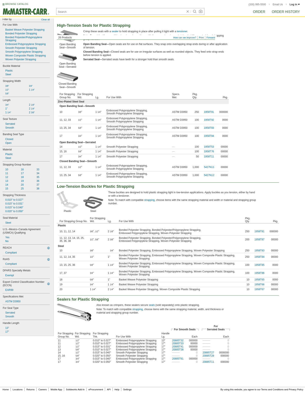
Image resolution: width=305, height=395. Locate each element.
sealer (115, 31)
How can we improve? (184, 37)
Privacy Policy (296, 389)
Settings (127, 389)
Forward (211, 37)
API (109, 389)
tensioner (182, 31)
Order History (286, 12)
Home (6, 389)
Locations (18, 389)
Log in (295, 4)
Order (259, 12)
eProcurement (96, 389)
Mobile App (56, 389)
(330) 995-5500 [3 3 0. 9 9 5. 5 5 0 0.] (257, 4)
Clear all (45, 19)
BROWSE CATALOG (16, 4)
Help (117, 389)
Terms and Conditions (272, 389)
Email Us (278, 4)
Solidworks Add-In (75, 389)
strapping (149, 200)
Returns (30, 389)
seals (152, 305)
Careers (42, 389)
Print (201, 37)
